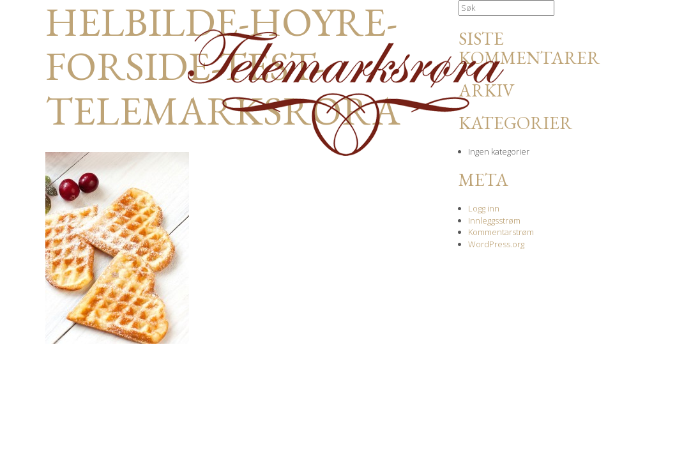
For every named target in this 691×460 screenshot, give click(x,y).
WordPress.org (496, 244)
